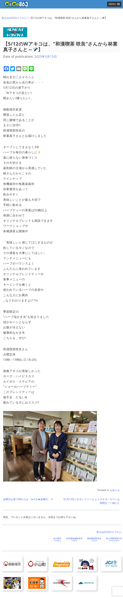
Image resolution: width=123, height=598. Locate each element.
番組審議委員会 (94, 539)
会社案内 (57, 539)
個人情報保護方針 (114, 539)
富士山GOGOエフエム (14, 18)
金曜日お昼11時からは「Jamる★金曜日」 (28, 499)
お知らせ (115, 490)
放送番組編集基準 (74, 539)
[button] (114, 4)
